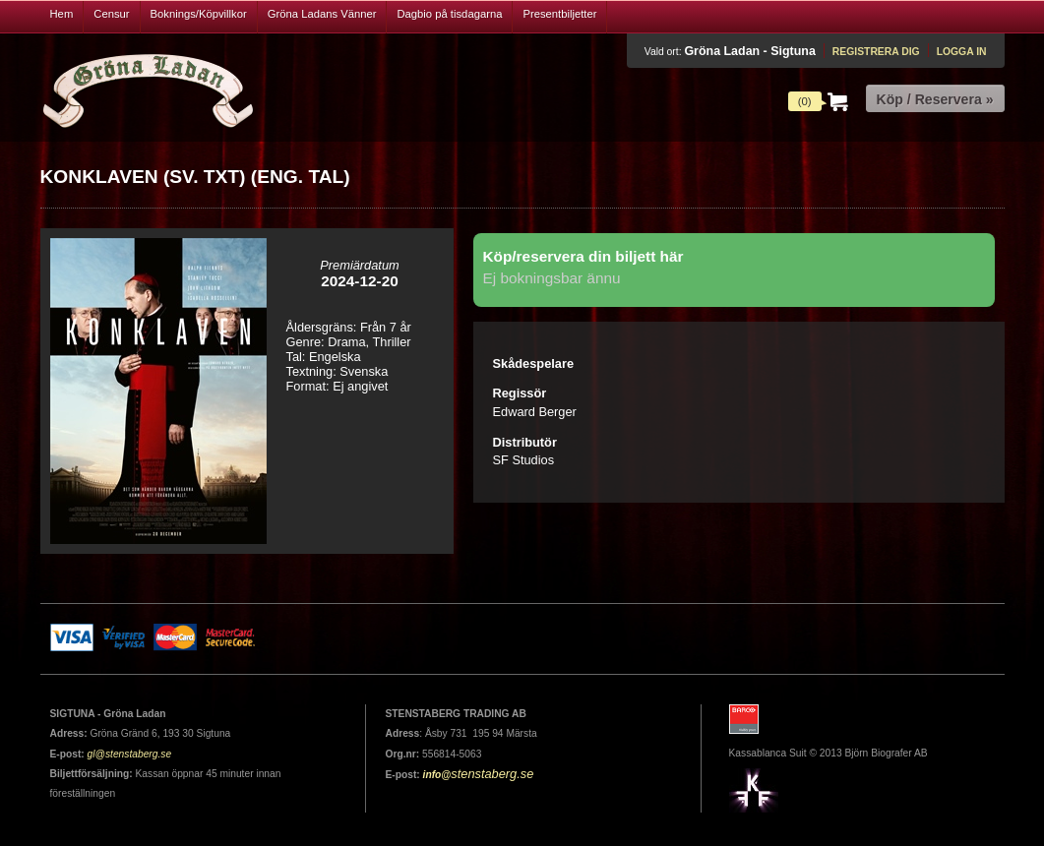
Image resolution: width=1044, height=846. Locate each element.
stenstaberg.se (492, 773)
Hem (62, 14)
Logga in (962, 51)
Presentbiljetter (559, 14)
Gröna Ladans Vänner (322, 14)
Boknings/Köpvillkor (199, 14)
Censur (111, 14)
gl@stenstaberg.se (130, 754)
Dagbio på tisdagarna (449, 14)
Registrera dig (876, 51)
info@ (437, 774)
